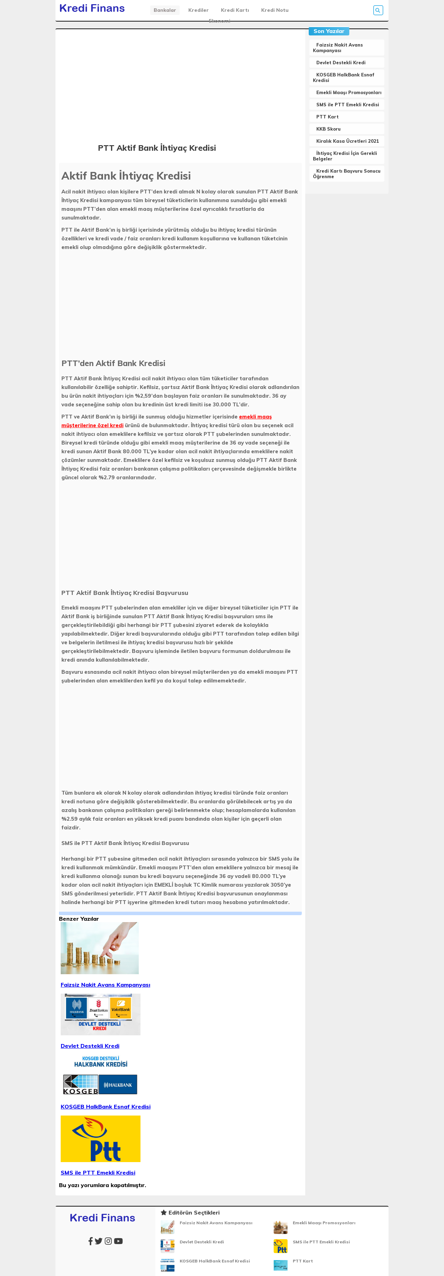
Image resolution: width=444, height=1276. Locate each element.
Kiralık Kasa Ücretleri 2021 (347, 141)
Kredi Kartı (235, 10)
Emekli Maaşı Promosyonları (349, 92)
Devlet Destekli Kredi (341, 62)
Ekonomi (219, 21)
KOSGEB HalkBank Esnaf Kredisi (215, 1260)
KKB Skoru (328, 129)
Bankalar (165, 10)
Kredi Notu (275, 10)
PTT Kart (327, 116)
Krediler (198, 10)
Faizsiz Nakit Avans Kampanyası (338, 47)
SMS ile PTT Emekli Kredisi (347, 104)
